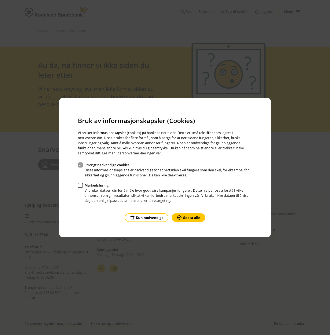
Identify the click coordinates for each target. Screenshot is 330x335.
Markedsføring (97, 185)
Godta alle (188, 217)
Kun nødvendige (146, 217)
